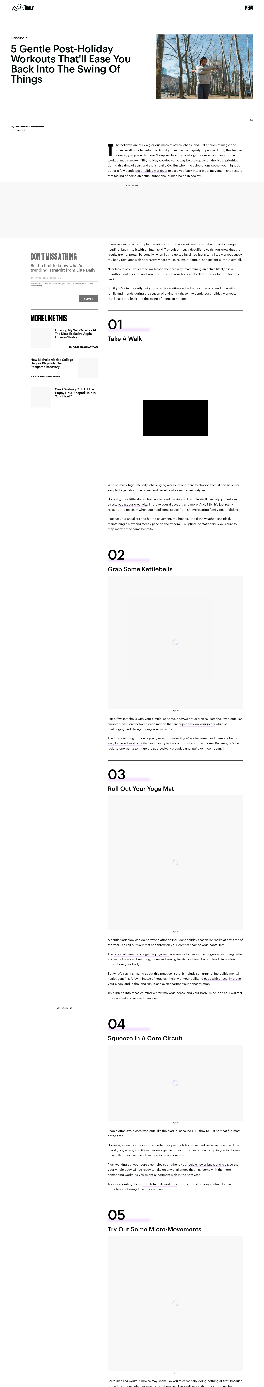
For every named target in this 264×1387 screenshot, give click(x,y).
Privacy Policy (36, 287)
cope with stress (215, 978)
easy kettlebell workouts (125, 743)
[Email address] (64, 280)
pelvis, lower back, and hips (208, 1164)
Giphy (175, 711)
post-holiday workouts (151, 170)
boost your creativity (132, 504)
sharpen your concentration (190, 984)
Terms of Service (83, 285)
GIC (251, 120)
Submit (88, 300)
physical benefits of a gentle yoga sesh (141, 954)
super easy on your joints (197, 724)
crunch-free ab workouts (159, 1184)
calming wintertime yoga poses (162, 993)
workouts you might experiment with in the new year (162, 1175)
